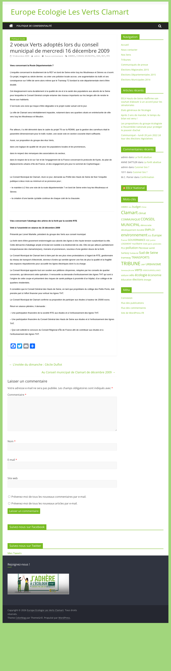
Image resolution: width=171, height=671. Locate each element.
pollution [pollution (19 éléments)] (132, 248)
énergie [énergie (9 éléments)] (147, 279)
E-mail (12, 460)
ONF (98, 56)
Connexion (126, 297)
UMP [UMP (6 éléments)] (143, 264)
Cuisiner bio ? (142, 167)
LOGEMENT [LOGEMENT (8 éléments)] (126, 243)
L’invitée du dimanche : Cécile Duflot (35, 364)
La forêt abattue (143, 157)
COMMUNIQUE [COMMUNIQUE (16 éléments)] (130, 219)
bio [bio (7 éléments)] (130, 207)
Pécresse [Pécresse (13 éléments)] (143, 248)
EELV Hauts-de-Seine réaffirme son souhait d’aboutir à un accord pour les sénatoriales (141, 102)
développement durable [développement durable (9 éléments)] (132, 229)
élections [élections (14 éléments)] (137, 279)
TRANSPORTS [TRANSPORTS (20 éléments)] (140, 257)
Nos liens (126, 54)
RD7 (103, 56)
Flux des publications (132, 302)
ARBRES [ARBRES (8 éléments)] (124, 207)
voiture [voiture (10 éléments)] (125, 275)
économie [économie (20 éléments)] (154, 275)
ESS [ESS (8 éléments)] (149, 235)
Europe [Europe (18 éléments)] (157, 235)
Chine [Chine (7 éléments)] (143, 207)
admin (37, 56)
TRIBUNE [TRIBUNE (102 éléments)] (130, 263)
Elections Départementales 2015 (138, 74)
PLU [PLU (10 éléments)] (123, 247)
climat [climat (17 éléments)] (142, 213)
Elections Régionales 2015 (135, 69)
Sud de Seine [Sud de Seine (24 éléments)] (148, 252)
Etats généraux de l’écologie (136, 110)
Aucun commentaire (52, 56)
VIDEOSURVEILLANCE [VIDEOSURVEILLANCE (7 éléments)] (152, 270)
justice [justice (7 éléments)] (152, 240)
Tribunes (126, 59)
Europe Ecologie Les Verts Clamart (70, 12)
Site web (13, 478)
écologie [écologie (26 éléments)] (141, 275)
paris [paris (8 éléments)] (150, 243)
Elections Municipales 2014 (135, 79)
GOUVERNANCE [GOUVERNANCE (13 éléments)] (136, 240)
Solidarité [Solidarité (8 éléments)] (134, 253)
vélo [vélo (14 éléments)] (131, 275)
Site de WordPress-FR (132, 312)
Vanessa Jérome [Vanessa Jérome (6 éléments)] (127, 270)
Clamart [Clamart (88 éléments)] (129, 212)
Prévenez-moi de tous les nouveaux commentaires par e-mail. (48, 496)
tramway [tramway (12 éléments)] (126, 257)
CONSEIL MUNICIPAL (85, 56)
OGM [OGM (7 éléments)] (145, 244)
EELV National (135, 188)
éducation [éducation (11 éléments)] (126, 279)
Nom (12, 441)
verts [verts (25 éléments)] (138, 270)
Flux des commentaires (133, 307)
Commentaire (17, 394)
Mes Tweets (15, 553)
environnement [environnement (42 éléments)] (134, 234)
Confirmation (147, 177)
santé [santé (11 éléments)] (152, 247)
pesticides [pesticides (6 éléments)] (157, 244)
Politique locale (18, 38)
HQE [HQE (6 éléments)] (147, 240)
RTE (108, 56)
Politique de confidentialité (34, 25)
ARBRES (71, 56)
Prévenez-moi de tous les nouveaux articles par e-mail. (44, 503)
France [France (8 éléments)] (124, 240)
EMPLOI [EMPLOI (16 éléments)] (150, 229)
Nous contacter (129, 49)
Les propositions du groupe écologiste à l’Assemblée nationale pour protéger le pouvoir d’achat (141, 127)
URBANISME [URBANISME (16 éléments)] (153, 264)
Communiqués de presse (134, 64)
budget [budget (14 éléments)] (136, 207)
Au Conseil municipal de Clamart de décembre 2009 (78, 372)
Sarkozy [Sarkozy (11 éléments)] (125, 252)
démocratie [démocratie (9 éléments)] (145, 225)
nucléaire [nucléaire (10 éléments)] (137, 243)
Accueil (125, 44)
